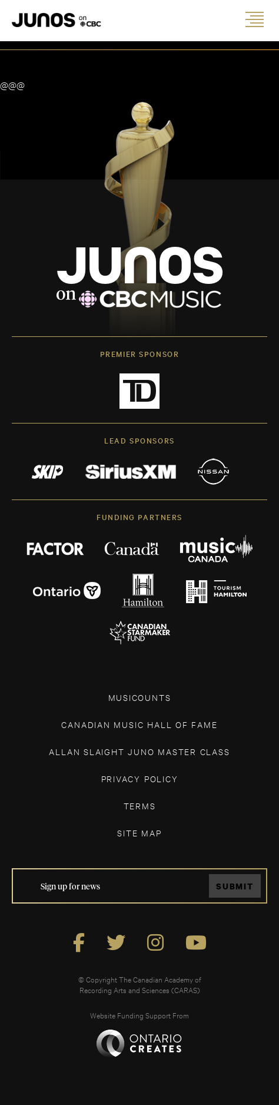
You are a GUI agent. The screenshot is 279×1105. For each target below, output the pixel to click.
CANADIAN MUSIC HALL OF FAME (139, 724)
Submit (235, 886)
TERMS (140, 805)
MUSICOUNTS (139, 697)
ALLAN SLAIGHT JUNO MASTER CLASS (139, 751)
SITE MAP (139, 832)
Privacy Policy (139, 778)
